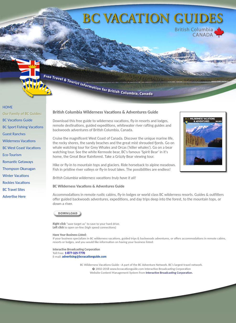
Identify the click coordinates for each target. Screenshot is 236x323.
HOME (8, 107)
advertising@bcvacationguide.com (84, 256)
